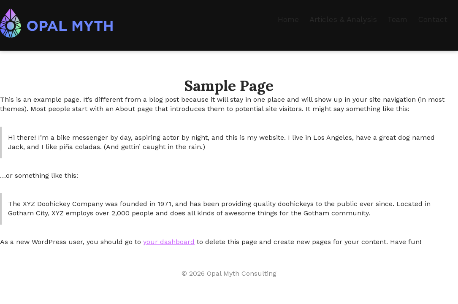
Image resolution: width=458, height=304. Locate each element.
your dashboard (169, 242)
